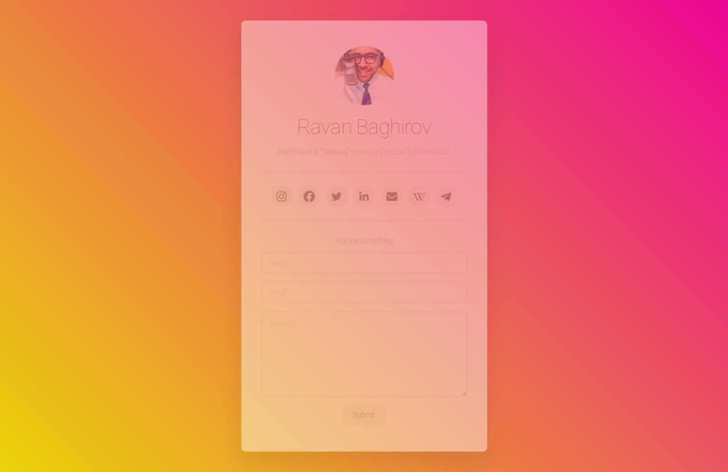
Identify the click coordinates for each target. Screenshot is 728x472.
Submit (364, 412)
